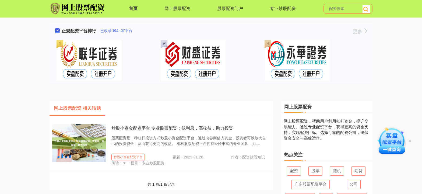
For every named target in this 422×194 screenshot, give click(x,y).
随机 (337, 170)
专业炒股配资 (283, 8)
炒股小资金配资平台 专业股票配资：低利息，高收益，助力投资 (172, 128)
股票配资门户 (230, 8)
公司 (354, 184)
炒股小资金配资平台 (128, 157)
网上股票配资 (177, 8)
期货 (358, 170)
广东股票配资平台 (310, 184)
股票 (315, 170)
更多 (360, 31)
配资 (294, 170)
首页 (133, 8)
